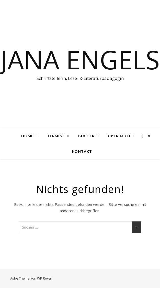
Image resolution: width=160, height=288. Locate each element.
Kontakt (82, 151)
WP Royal (44, 278)
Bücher (86, 135)
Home (27, 135)
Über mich (119, 135)
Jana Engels (80, 59)
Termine (56, 135)
